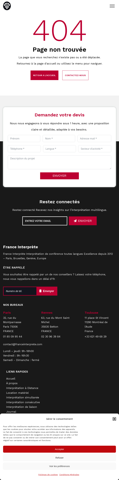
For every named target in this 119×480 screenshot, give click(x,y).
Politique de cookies (48, 475)
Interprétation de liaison (21, 406)
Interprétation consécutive (23, 402)
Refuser (59, 457)
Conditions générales (69, 475)
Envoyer (85, 220)
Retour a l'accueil (44, 75)
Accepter (59, 449)
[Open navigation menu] (112, 6)
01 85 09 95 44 (12, 336)
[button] (114, 418)
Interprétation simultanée (22, 397)
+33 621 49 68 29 (95, 336)
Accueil (10, 378)
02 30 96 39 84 (50, 336)
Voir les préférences (59, 466)
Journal (11, 411)
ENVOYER (59, 175)
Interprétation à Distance (22, 388)
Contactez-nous (75, 75)
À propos (12, 383)
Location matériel (17, 392)
